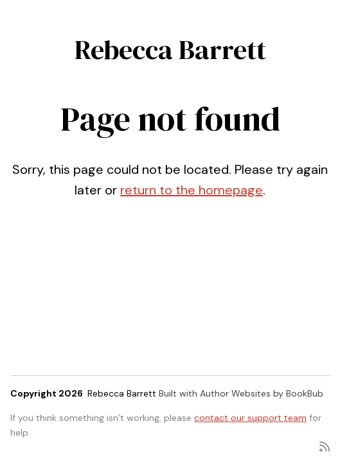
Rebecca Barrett (170, 49)
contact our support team (250, 418)
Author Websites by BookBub (261, 393)
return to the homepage (191, 190)
